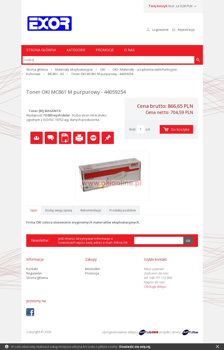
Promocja (92, 273)
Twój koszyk (157, 6)
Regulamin (34, 273)
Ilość (132, 129)
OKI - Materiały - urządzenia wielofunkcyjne (145, 69)
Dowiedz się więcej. (135, 346)
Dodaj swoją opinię (58, 210)
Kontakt (32, 269)
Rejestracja (186, 29)
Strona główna (37, 69)
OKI (102, 69)
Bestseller (92, 269)
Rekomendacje (90, 210)
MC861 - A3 (56, 74)
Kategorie (75, 50)
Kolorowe (33, 74)
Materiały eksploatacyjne (74, 69)
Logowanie (160, 29)
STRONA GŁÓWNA (41, 50)
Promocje (105, 50)
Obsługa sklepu (155, 286)
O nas (129, 50)
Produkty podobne (122, 210)
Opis (33, 210)
